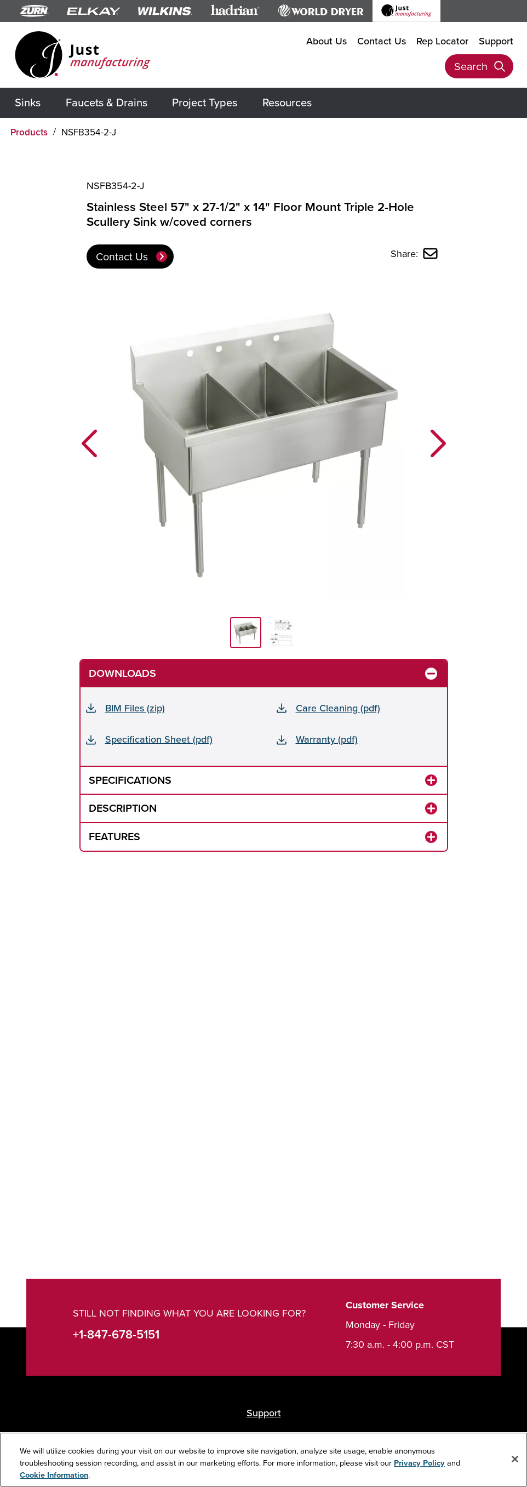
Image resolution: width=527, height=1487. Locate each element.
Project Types (204, 102)
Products (29, 132)
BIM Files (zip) (135, 708)
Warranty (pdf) (327, 739)
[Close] (515, 1459)
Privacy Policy (419, 1462)
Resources (287, 102)
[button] (89, 443)
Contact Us (381, 41)
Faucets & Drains (106, 102)
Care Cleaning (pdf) (338, 708)
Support (496, 41)
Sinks (28, 102)
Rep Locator (442, 41)
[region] (263, 1459)
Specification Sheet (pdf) (159, 739)
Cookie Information (54, 1474)
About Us (326, 41)
